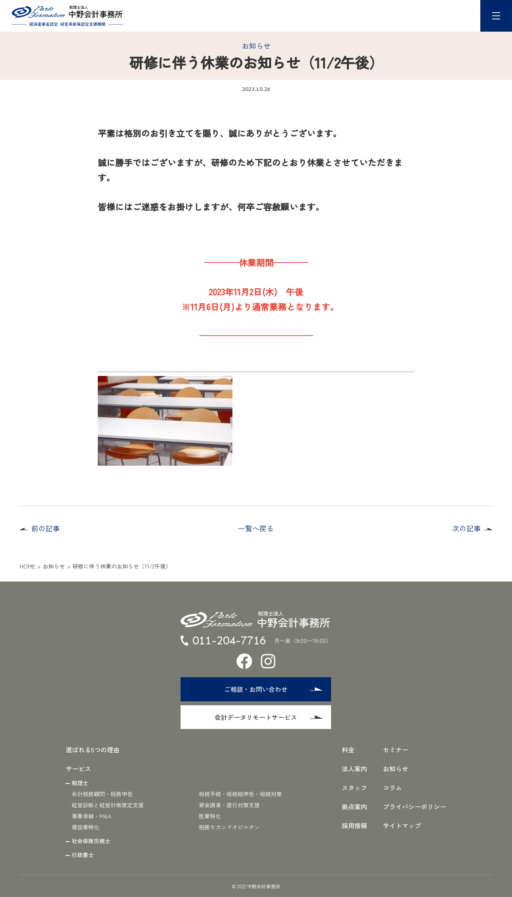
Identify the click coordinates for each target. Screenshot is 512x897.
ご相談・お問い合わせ (273, 689)
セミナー (395, 749)
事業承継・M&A (91, 816)
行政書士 (83, 855)
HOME (27, 566)
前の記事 (45, 528)
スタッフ (354, 787)
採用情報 (354, 825)
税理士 (80, 783)
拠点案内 (354, 806)
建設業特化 (85, 827)
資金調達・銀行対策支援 (229, 805)
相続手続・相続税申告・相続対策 (240, 794)
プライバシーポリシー (414, 806)
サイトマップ (402, 825)
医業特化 (210, 816)
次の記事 (466, 528)
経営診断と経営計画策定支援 (108, 805)
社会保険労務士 (91, 841)
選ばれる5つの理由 (93, 749)
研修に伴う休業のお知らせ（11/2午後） (121, 566)
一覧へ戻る (256, 528)
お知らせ (256, 45)
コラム (392, 787)
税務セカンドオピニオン (229, 827)
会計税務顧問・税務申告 (102, 794)
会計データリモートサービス (269, 717)
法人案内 (354, 768)
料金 (348, 749)
